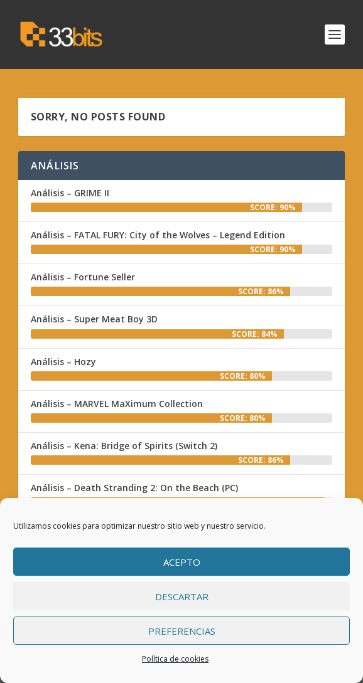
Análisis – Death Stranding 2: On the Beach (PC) (134, 488)
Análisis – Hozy (63, 362)
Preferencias (181, 631)
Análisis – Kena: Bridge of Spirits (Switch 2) (124, 446)
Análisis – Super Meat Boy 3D (94, 319)
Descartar (182, 596)
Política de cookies (175, 659)
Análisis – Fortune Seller (83, 277)
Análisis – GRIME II (70, 193)
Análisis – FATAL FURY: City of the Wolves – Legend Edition (158, 235)
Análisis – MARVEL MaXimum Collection (117, 404)
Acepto (181, 562)
